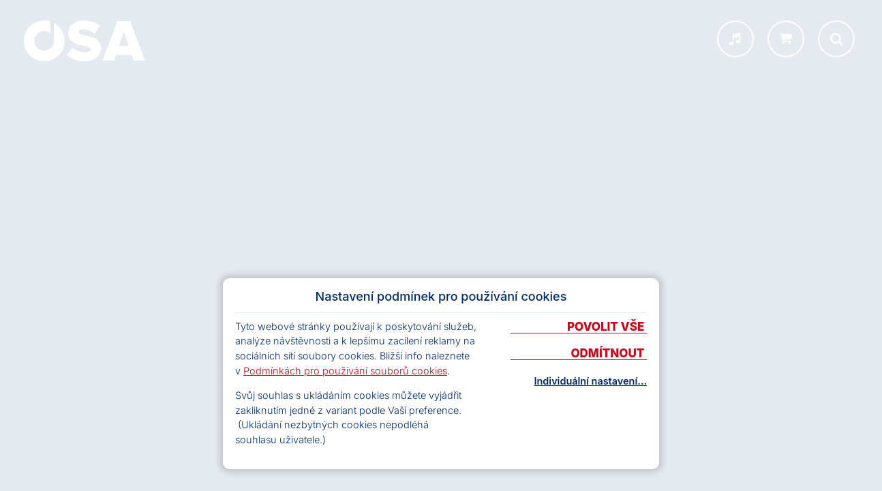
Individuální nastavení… (590, 381)
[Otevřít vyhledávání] (836, 38)
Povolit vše (607, 327)
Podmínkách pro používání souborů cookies (345, 370)
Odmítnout (609, 354)
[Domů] (84, 40)
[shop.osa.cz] (785, 38)
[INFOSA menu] (735, 38)
